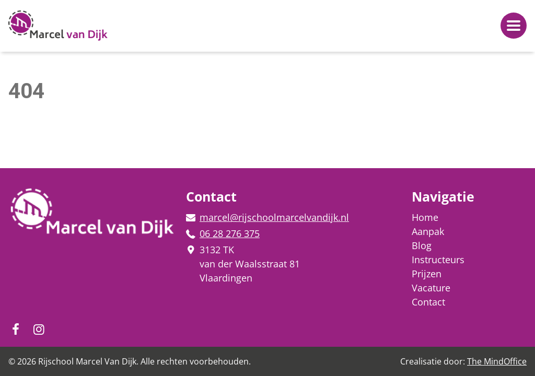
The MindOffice (497, 361)
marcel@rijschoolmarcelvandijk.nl (274, 217)
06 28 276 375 (230, 233)
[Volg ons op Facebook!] (38, 329)
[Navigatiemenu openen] (514, 26)
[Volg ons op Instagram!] (15, 329)
